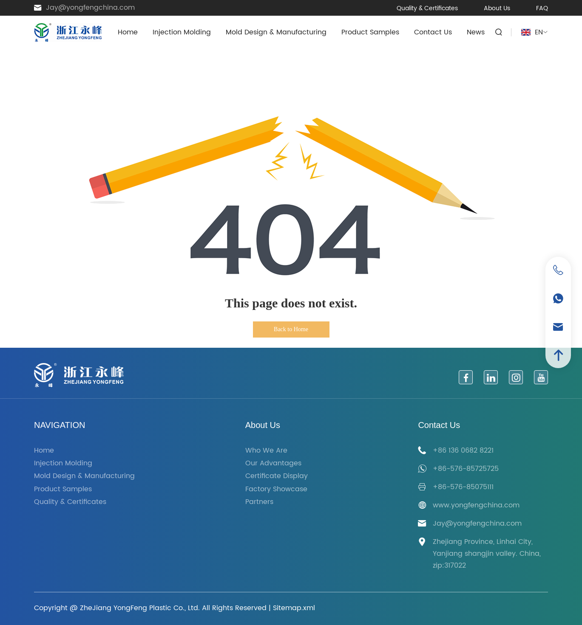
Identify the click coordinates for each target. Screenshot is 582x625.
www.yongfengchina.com (476, 505)
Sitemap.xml (294, 608)
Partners (259, 502)
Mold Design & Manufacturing (276, 32)
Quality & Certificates (427, 8)
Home (128, 32)
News (476, 32)
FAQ (542, 8)
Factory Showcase (276, 489)
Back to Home (291, 329)
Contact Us (433, 32)
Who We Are (266, 451)
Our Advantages (273, 463)
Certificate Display (276, 476)
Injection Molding (182, 32)
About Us (497, 8)
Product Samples (370, 32)
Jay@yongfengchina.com (90, 8)
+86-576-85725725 (466, 468)
